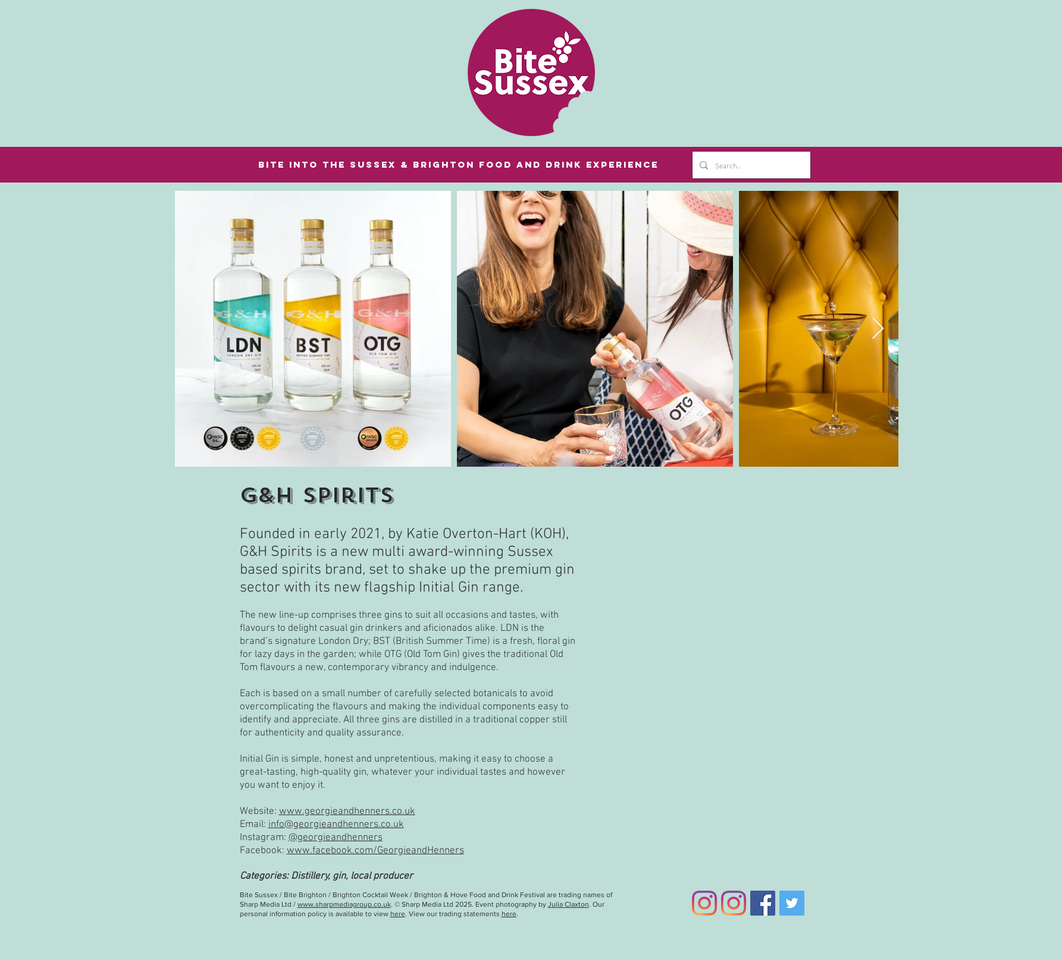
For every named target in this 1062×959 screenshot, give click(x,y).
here (397, 914)
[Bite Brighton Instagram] (733, 903)
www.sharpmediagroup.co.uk (344, 904)
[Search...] (750, 165)
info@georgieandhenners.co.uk (336, 825)
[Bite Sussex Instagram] (704, 903)
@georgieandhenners (336, 838)
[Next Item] (878, 329)
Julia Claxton (568, 904)
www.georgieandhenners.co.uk (347, 811)
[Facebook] (762, 903)
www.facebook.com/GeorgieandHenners (375, 851)
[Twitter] (791, 903)
